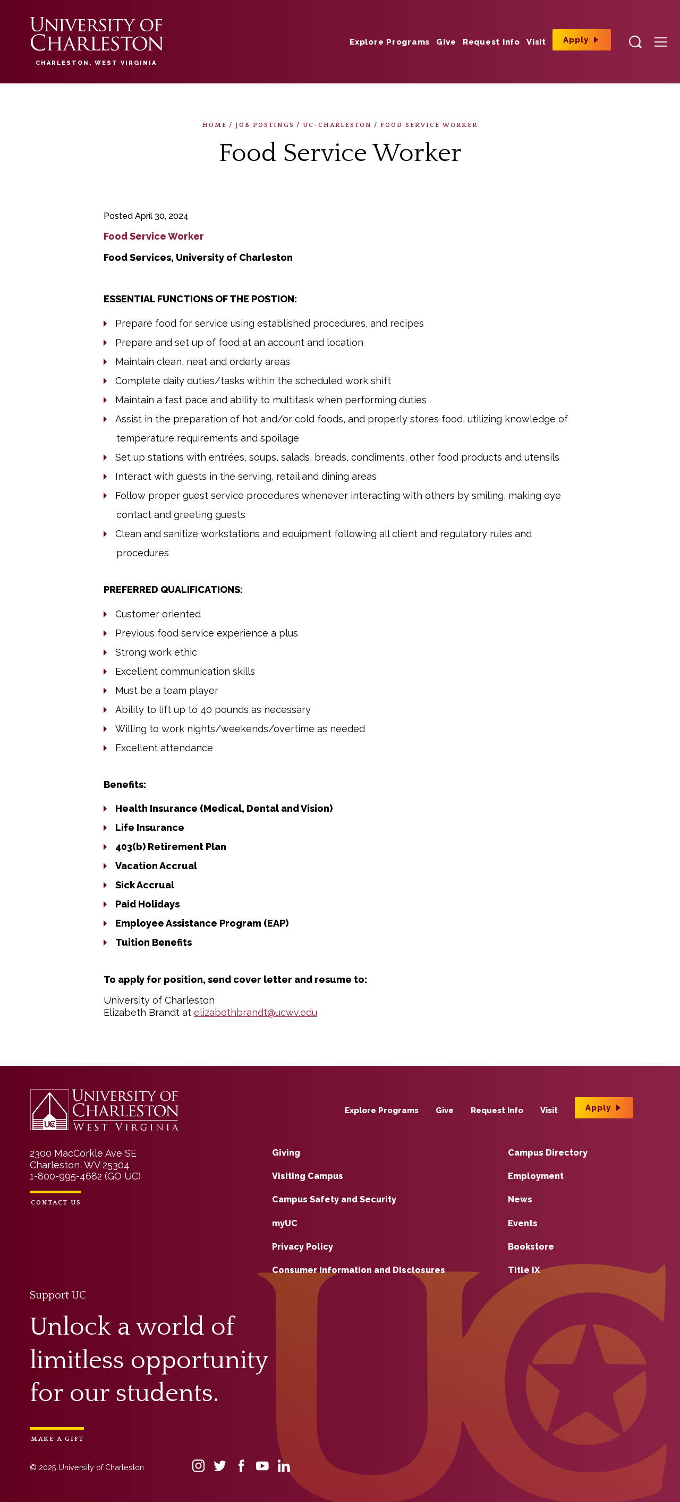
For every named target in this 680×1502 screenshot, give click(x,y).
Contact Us (56, 1202)
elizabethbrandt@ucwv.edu (255, 1012)
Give (446, 42)
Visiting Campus (307, 1176)
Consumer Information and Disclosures (358, 1270)
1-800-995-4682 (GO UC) (85, 1176)
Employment (536, 1176)
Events (523, 1223)
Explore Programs (390, 42)
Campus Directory (548, 1153)
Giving (286, 1153)
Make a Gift (57, 1439)
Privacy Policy (302, 1247)
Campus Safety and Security (334, 1199)
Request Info (491, 42)
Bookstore (531, 1247)
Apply (576, 40)
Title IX (524, 1270)
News (520, 1199)
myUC (285, 1223)
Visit (536, 42)
